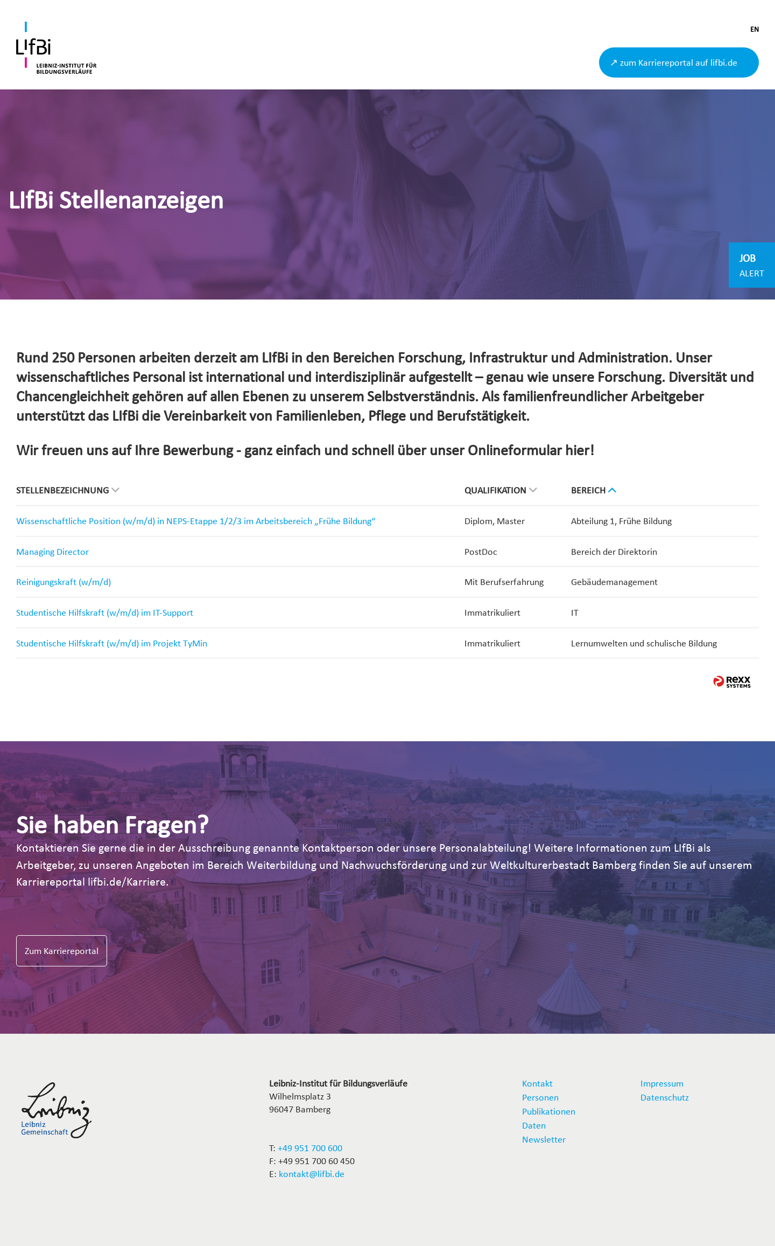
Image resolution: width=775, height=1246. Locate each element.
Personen (540, 1097)
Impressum (662, 1083)
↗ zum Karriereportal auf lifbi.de (673, 62)
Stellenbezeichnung (67, 490)
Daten (534, 1125)
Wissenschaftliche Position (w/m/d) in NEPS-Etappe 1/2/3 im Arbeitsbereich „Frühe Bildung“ (196, 521)
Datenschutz (664, 1097)
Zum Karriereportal (61, 950)
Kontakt (537, 1083)
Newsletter (544, 1139)
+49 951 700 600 (310, 1148)
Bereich (593, 490)
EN (754, 29)
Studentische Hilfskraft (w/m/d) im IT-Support (104, 612)
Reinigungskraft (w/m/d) (63, 581)
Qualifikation (500, 490)
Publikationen (548, 1111)
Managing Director (52, 551)
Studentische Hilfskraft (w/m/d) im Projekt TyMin (111, 643)
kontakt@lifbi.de (311, 1173)
